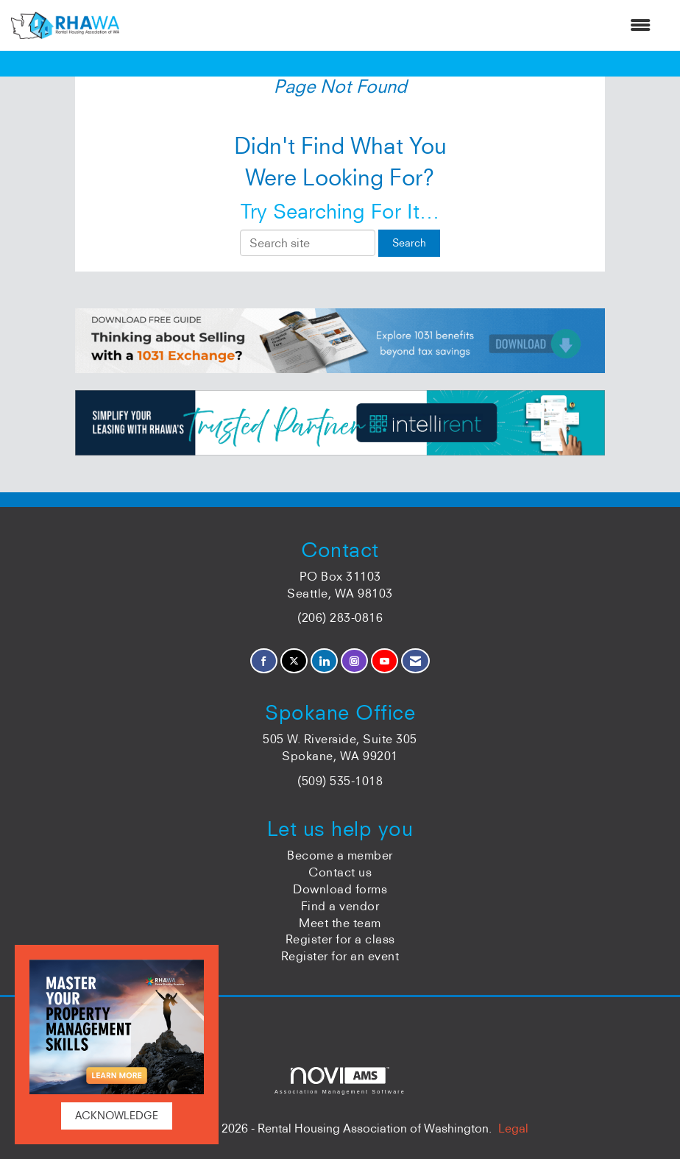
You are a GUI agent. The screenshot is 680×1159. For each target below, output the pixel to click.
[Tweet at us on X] (294, 661)
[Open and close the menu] (392, 25)
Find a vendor (340, 906)
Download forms (340, 889)
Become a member (340, 855)
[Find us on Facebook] (263, 661)
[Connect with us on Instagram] (354, 661)
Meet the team (340, 922)
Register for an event (340, 956)
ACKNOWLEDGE (116, 1115)
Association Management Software (340, 1080)
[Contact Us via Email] (415, 661)
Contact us (340, 872)
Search (409, 242)
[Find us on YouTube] (384, 661)
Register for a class (340, 939)
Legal (513, 1128)
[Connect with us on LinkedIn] (324, 661)
